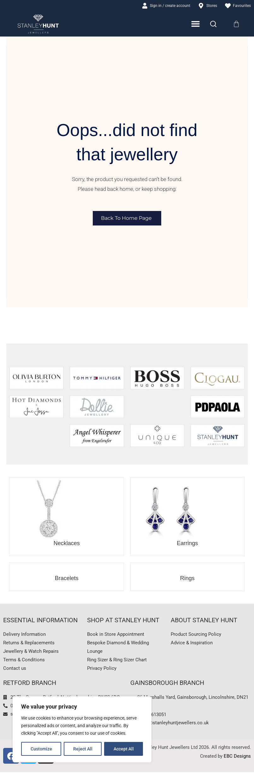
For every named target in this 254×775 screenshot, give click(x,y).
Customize (41, 748)
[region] (82, 729)
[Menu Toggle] (196, 24)
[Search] (213, 24)
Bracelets (67, 578)
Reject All (82, 748)
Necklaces (67, 543)
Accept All (124, 748)
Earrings (187, 543)
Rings (187, 578)
